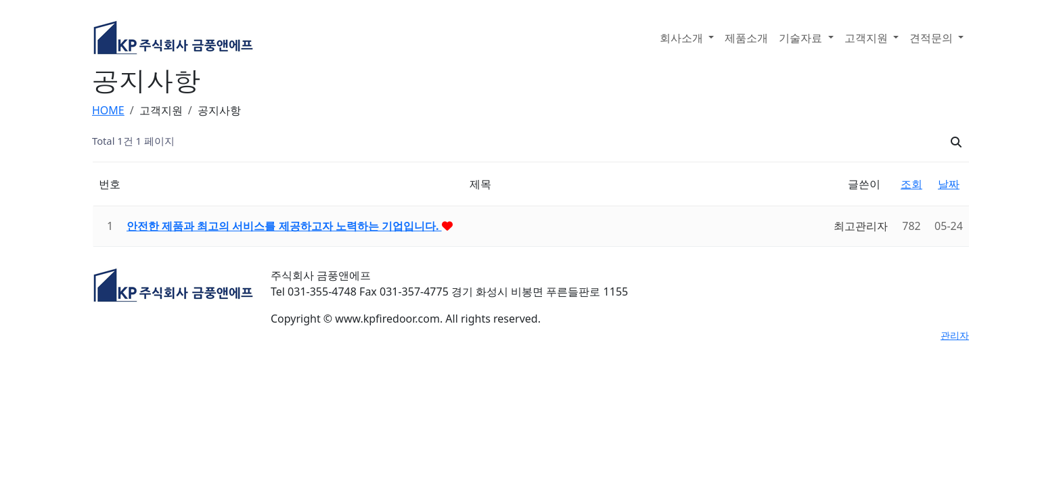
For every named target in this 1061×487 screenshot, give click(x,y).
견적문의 (932, 37)
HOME (108, 110)
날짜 (949, 184)
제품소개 (746, 37)
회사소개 (683, 37)
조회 (911, 184)
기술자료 (802, 37)
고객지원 (867, 37)
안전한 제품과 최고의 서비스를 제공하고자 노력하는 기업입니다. (284, 225)
